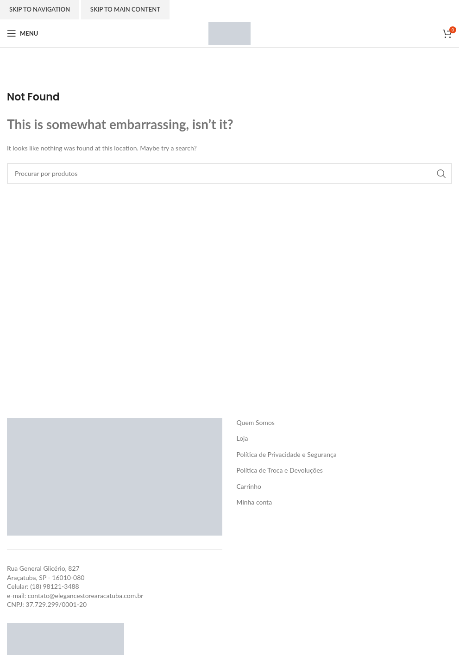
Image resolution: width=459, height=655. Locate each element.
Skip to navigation (39, 9)
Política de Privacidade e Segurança (286, 454)
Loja (242, 438)
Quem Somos (255, 422)
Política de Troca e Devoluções (279, 470)
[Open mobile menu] (22, 33)
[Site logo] (229, 33)
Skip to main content (125, 9)
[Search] (229, 173)
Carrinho (248, 486)
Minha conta (254, 502)
